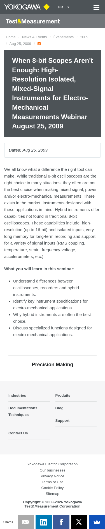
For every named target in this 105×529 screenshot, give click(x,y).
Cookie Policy (52, 488)
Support (62, 420)
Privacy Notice (52, 476)
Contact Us (18, 433)
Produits (62, 395)
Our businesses (53, 470)
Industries (17, 395)
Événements (63, 37)
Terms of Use (53, 482)
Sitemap (52, 494)
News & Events (34, 37)
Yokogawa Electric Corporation (52, 464)
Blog (59, 408)
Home (11, 37)
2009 (84, 37)
